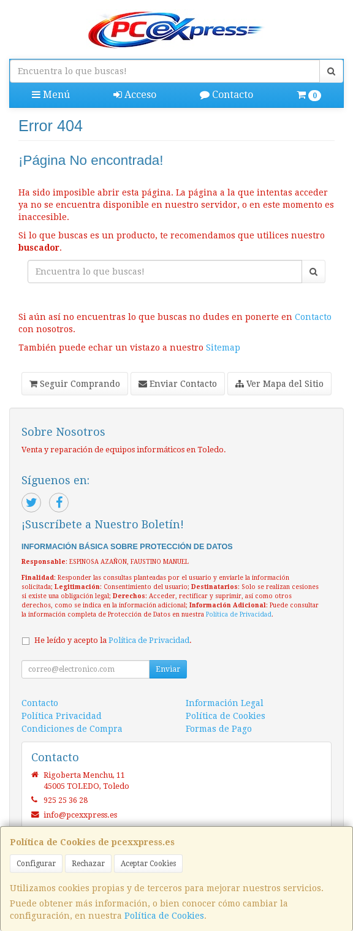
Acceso (134, 95)
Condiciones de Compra (72, 729)
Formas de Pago (219, 729)
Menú (51, 95)
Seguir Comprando (74, 384)
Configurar (36, 863)
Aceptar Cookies (148, 863)
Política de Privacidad (238, 614)
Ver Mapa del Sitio (279, 384)
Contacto (226, 95)
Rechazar (88, 863)
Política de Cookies (164, 916)
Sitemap (223, 347)
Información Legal (225, 703)
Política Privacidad (61, 716)
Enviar (168, 669)
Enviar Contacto (178, 384)
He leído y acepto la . (113, 640)
